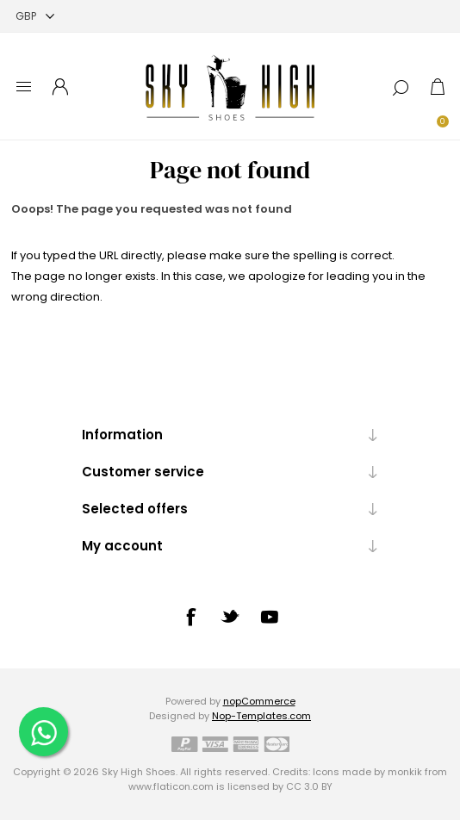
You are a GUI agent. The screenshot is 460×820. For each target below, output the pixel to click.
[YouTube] (269, 616)
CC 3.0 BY (309, 786)
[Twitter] (230, 616)
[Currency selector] (35, 16)
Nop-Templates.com (261, 716)
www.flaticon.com (171, 786)
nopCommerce (259, 701)
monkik (405, 772)
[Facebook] (190, 616)
